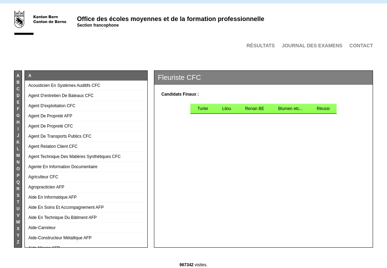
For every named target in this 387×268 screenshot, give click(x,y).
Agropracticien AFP (46, 187)
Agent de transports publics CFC (59, 136)
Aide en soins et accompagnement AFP (66, 207)
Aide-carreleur (42, 227)
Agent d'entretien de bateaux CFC (60, 95)
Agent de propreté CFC (50, 126)
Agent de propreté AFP (50, 116)
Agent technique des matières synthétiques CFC (74, 156)
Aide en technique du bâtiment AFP (62, 217)
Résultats (260, 45)
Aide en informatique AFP (52, 197)
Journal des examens (312, 45)
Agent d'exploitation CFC (51, 105)
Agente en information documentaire (62, 166)
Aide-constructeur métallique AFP (60, 237)
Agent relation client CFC (53, 146)
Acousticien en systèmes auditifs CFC (64, 85)
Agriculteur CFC (43, 176)
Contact (361, 45)
